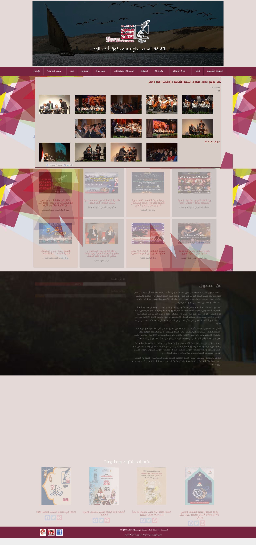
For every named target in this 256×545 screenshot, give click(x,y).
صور (72, 71)
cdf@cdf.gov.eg (127, 530)
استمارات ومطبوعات (124, 71)
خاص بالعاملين (55, 71)
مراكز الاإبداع (180, 71)
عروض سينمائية (212, 141)
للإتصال (36, 71)
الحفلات (144, 71)
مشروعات (102, 71)
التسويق (85, 71)
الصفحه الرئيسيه (215, 71)
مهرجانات (160, 71)
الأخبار (197, 71)
